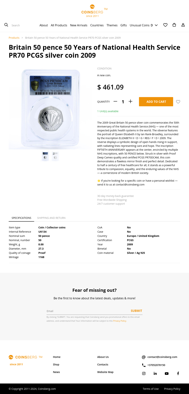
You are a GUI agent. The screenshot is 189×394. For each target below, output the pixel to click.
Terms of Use (151, 389)
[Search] (6, 25)
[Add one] (130, 101)
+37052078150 (153, 365)
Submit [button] (136, 311)
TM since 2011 (94, 11)
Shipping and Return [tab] (51, 218)
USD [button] (150, 25)
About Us (103, 357)
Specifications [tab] (21, 218)
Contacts (102, 364)
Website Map (105, 372)
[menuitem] (43, 25)
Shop (56, 364)
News (56, 372)
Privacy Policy (172, 389)
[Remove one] (115, 101)
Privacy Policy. (120, 320)
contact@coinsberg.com (159, 357)
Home (57, 357)
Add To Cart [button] (156, 102)
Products (14, 37)
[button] (12, 103)
